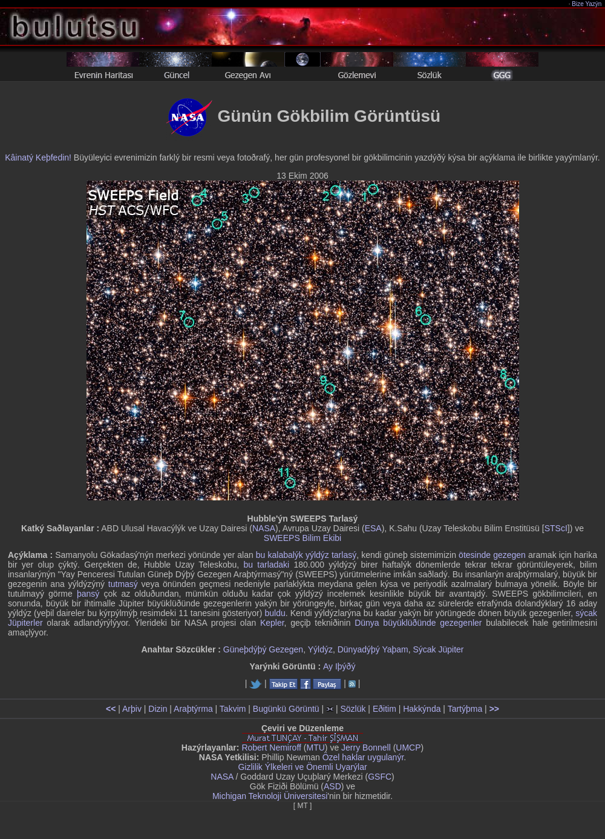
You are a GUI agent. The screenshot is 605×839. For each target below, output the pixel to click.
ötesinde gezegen (492, 555)
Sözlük (352, 709)
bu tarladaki (266, 564)
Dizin (157, 709)
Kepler (272, 623)
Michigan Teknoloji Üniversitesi (269, 796)
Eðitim (384, 709)
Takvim (233, 709)
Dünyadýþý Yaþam (373, 649)
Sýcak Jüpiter (438, 649)
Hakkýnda (421, 709)
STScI (555, 528)
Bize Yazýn (587, 4)
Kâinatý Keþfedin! (38, 157)
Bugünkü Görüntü (286, 709)
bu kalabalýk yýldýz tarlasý (306, 555)
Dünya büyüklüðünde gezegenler (418, 623)
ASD (332, 786)
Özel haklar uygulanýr (363, 757)
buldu (274, 613)
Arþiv (132, 709)
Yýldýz (320, 649)
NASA (263, 528)
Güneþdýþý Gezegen (263, 649)
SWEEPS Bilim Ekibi (302, 538)
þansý (88, 594)
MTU (316, 747)
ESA (373, 528)
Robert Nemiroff (271, 747)
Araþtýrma (193, 709)
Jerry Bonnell (366, 747)
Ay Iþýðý (339, 666)
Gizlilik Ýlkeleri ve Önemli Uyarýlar (302, 767)
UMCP (408, 747)
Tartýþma (465, 709)
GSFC (379, 776)
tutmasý (123, 584)
